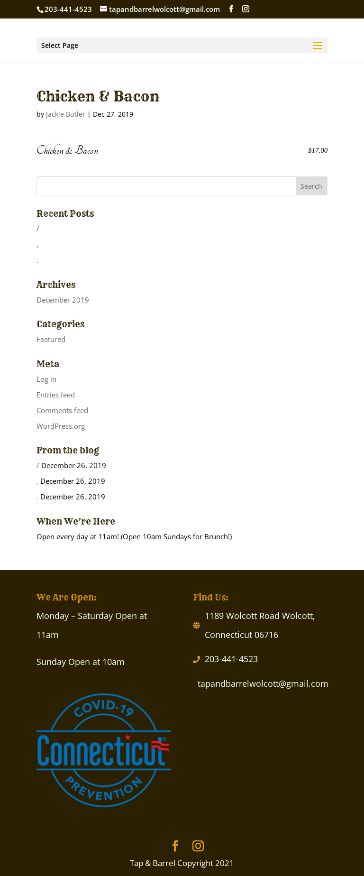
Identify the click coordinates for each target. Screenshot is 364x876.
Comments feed (62, 410)
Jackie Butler (65, 114)
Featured (50, 339)
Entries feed (55, 394)
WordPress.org (60, 426)
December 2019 (62, 299)
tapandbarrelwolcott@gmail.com (263, 683)
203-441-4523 (231, 658)
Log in (46, 379)
